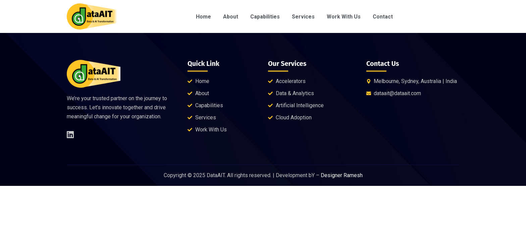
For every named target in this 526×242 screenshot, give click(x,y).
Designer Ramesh (342, 175)
